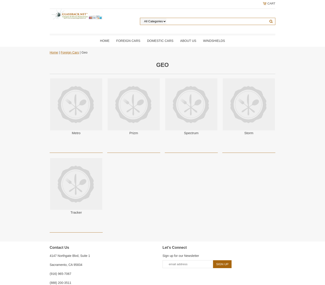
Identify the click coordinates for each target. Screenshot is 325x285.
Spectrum (191, 133)
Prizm (133, 133)
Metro (76, 133)
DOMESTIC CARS (160, 41)
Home (104, 41)
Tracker (76, 212)
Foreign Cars (128, 41)
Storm (248, 133)
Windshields (214, 41)
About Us (188, 41)
